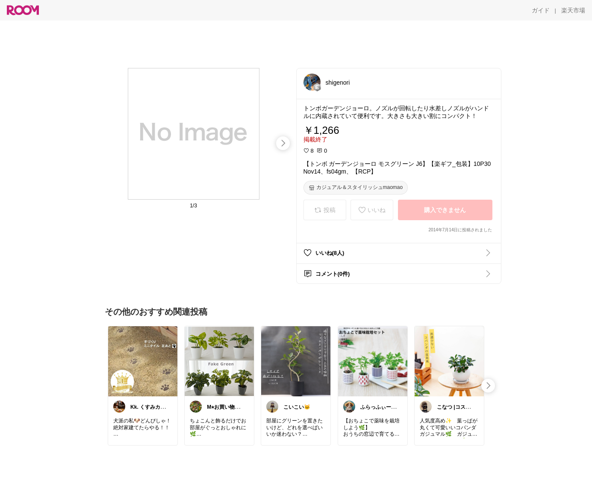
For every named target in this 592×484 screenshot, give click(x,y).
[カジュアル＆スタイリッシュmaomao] (355, 188)
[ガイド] (541, 10)
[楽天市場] (573, 10)
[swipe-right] (283, 143)
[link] (142, 360)
